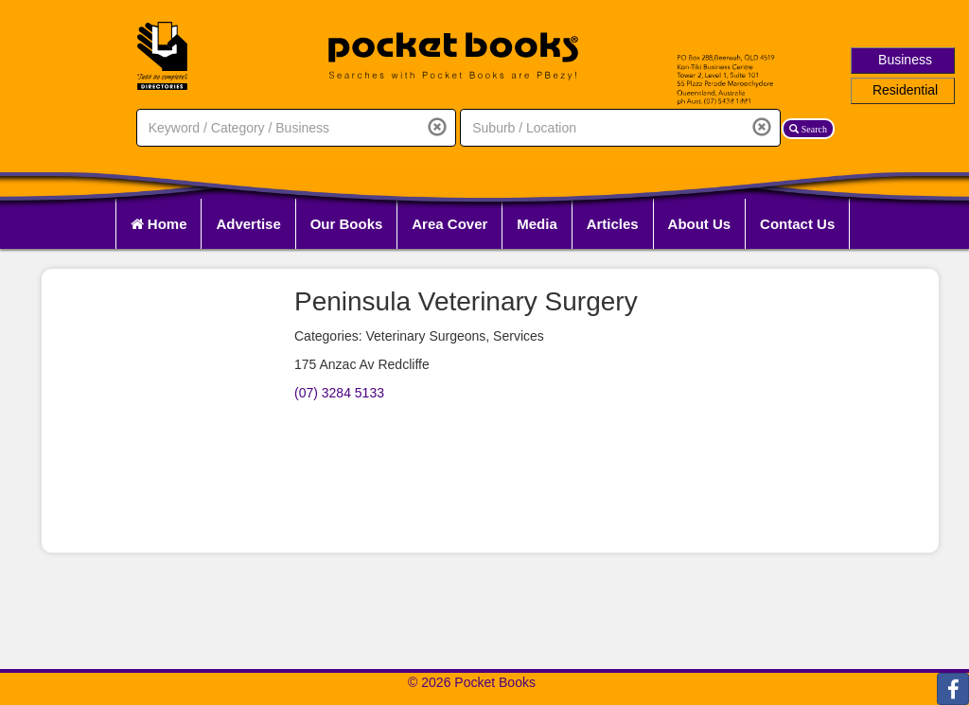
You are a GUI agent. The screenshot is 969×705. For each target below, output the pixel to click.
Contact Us (797, 224)
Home (159, 224)
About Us (699, 224)
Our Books (346, 224)
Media (537, 224)
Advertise (248, 224)
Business (905, 59)
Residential (905, 89)
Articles (613, 224)
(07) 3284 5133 (339, 392)
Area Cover (449, 224)
